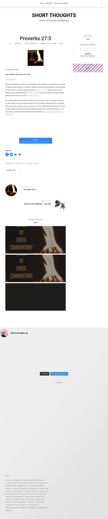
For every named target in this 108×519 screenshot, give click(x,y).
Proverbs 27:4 (35, 188)
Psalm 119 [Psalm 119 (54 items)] (30, 496)
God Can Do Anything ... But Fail (35, 204)
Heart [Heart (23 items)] (24, 488)
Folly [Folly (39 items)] (9, 488)
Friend (18, 163)
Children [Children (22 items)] (18, 480)
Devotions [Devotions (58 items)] (32, 483)
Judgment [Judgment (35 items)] (34, 488)
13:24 (55, 112)
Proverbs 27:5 (11, 79)
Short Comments (31, 43)
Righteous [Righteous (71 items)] (40, 499)
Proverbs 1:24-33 (32, 93)
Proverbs (18, 43)
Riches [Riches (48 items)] (30, 499)
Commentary (10, 163)
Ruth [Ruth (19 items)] (9, 502)
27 (10, 43)
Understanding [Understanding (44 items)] (12, 507)
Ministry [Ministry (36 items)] (44, 491)
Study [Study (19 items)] (24, 505)
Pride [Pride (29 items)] (9, 496)
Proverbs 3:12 (48, 112)
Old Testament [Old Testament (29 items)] (12, 494)
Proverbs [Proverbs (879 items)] (18, 496)
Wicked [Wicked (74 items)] (33, 507)
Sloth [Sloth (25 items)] (32, 502)
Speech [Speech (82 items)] (40, 502)
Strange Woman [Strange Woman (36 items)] (12, 505)
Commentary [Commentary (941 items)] (12, 483)
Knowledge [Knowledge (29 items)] (18, 491)
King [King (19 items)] (9, 491)
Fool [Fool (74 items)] (16, 488)
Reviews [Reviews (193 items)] (20, 499)
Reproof (36, 163)
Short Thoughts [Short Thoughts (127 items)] (20, 502)
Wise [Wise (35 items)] (9, 510)
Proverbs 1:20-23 (41, 90)
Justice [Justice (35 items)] (44, 488)
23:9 (36, 95)
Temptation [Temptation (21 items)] (34, 505)
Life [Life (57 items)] (35, 491)
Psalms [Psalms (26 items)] (40, 496)
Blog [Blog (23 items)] (9, 480)
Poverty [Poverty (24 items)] (31, 494)
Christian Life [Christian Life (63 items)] (29, 480)
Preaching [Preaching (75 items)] (41, 494)
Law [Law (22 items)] (28, 491)
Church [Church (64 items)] (40, 480)
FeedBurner (91, 56)
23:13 (59, 112)
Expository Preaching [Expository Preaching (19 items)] (37, 485)
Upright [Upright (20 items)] (23, 507)
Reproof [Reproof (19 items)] (10, 499)
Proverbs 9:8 (30, 95)
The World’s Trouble (61, 3)
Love (23, 163)
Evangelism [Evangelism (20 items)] (11, 485)
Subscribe (48, 3)
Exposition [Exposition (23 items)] (22, 485)
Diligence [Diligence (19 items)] (43, 483)
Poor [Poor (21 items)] (23, 494)
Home (42, 3)
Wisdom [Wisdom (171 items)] (43, 507)
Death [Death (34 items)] (23, 483)
